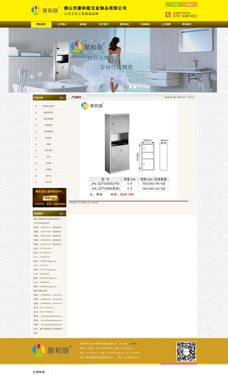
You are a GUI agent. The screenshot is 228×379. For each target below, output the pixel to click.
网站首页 (181, 97)
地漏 (48, 144)
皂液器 (48, 169)
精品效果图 (48, 119)
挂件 (48, 157)
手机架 (48, 163)
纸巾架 (48, 182)
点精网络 (133, 344)
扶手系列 (48, 150)
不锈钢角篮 (48, 131)
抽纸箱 (48, 138)
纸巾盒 (48, 176)
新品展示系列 (48, 106)
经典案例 (48, 125)
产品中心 (191, 97)
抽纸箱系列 (48, 112)
